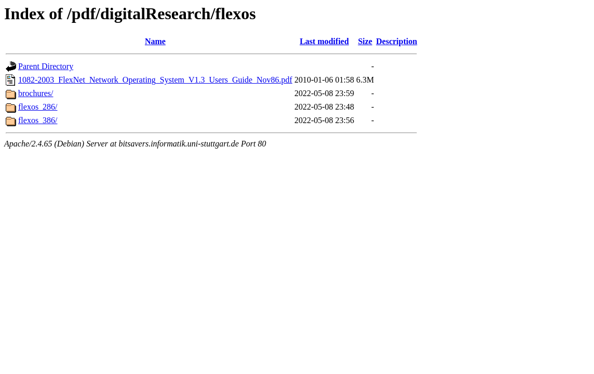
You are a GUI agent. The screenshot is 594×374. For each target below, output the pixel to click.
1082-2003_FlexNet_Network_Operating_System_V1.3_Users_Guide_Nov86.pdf (155, 79)
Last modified (324, 41)
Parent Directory (45, 66)
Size (365, 41)
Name (155, 41)
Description (396, 41)
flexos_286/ (38, 106)
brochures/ (35, 93)
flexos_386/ (38, 120)
